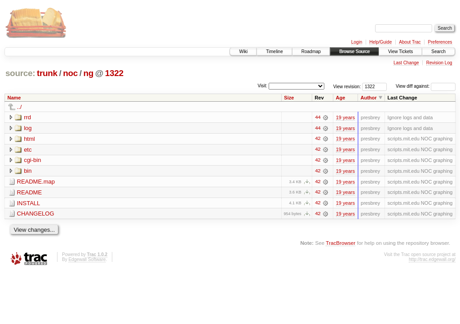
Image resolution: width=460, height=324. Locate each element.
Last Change (406, 62)
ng (88, 73)
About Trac (409, 42)
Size (289, 97)
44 (317, 117)
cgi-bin (32, 160)
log (27, 128)
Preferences (440, 42)
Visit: (262, 85)
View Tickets (400, 51)
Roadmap (311, 51)
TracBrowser (340, 244)
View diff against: (426, 86)
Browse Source (354, 51)
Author (369, 97)
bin (27, 171)
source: (20, 73)
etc (27, 149)
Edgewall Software (87, 260)
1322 (114, 73)
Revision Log (439, 62)
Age (340, 97)
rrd (27, 117)
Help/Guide (380, 42)
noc (70, 73)
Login (356, 42)
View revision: (347, 86)
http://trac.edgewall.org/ (432, 260)
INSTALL (28, 203)
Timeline (274, 51)
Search (438, 51)
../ (19, 107)
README (29, 192)
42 (317, 139)
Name (14, 97)
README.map (36, 182)
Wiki (243, 51)
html (29, 138)
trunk (47, 73)
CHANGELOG (35, 214)
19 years (345, 117)
